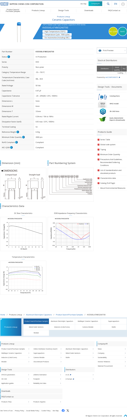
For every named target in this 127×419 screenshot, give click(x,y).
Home (2, 315)
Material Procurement (105, 366)
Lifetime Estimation (40, 375)
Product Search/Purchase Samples (69, 315)
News (100, 349)
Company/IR (95, 4)
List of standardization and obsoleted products (110, 171)
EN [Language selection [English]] (115, 3)
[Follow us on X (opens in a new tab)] (68, 410)
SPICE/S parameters (8, 375)
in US (67, 375)
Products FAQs (6, 402)
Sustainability (102, 357)
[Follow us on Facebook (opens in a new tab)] (63, 410)
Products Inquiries (39, 402)
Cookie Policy (45, 411)
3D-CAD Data (114, 111)
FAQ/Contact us (114, 10)
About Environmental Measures (112, 188)
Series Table (105, 139)
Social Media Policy (32, 411)
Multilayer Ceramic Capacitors (88, 321)
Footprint (36, 379)
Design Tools (63, 10)
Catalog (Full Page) (107, 183)
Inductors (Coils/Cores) (62, 327)
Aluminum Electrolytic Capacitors (39, 315)
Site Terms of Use (6, 411)
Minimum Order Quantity (110, 154)
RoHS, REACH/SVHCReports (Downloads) (117, 119)
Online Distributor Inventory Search (45, 349)
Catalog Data (115, 96)
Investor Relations (104, 362)
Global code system (107, 144)
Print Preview (108, 50)
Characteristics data (108, 178)
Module (36, 333)
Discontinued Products (41, 362)
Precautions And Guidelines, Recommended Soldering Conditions (111, 162)
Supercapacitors (113, 321)
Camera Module (87, 327)
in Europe (69, 379)
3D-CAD (4, 379)
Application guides (7, 383)
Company (101, 353)
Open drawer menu (108, 4)
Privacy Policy (19, 411)
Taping (103, 149)
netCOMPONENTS (111, 77)
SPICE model (114, 104)
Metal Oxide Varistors (36, 327)
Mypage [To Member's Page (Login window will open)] (123, 4)
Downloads (88, 10)
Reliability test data (39, 383)
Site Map (83, 4)
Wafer (114, 327)
